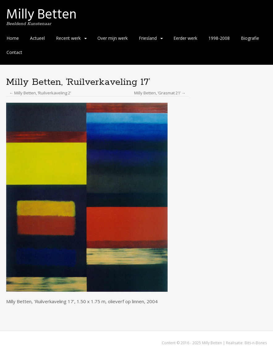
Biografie (250, 38)
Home (12, 38)
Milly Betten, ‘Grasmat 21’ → (160, 93)
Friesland (148, 38)
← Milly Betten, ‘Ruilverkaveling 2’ (40, 93)
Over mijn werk (112, 38)
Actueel (37, 38)
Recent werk (68, 38)
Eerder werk (185, 38)
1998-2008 (219, 38)
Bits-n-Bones (256, 342)
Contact (14, 52)
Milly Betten (41, 14)
